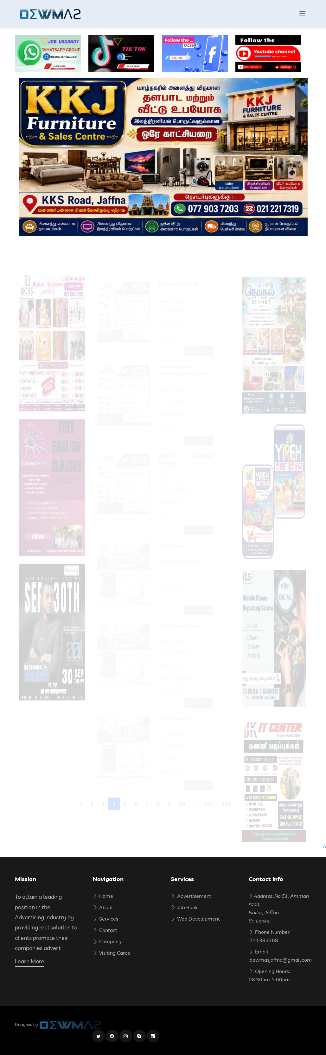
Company (107, 941)
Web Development (195, 918)
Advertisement (191, 896)
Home (103, 896)
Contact (105, 930)
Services (105, 918)
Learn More (29, 961)
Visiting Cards (111, 953)
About (103, 907)
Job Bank (184, 907)
